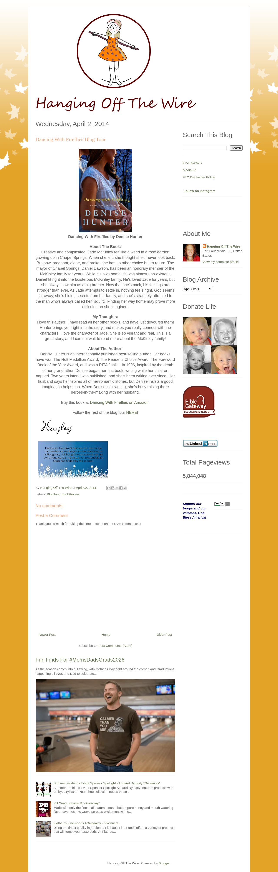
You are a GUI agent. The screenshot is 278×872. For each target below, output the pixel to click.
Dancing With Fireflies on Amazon (119, 402)
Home (106, 634)
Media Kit (190, 170)
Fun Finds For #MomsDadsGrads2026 (80, 660)
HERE (131, 412)
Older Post (164, 634)
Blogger (164, 863)
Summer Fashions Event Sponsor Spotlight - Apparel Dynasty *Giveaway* (107, 783)
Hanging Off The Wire (223, 246)
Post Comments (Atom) (115, 645)
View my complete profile (221, 262)
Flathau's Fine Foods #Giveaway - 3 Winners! (86, 823)
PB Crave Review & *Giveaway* (77, 803)
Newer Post (47, 634)
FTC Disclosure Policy (199, 177)
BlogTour (53, 494)
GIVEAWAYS (192, 163)
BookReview (70, 494)
